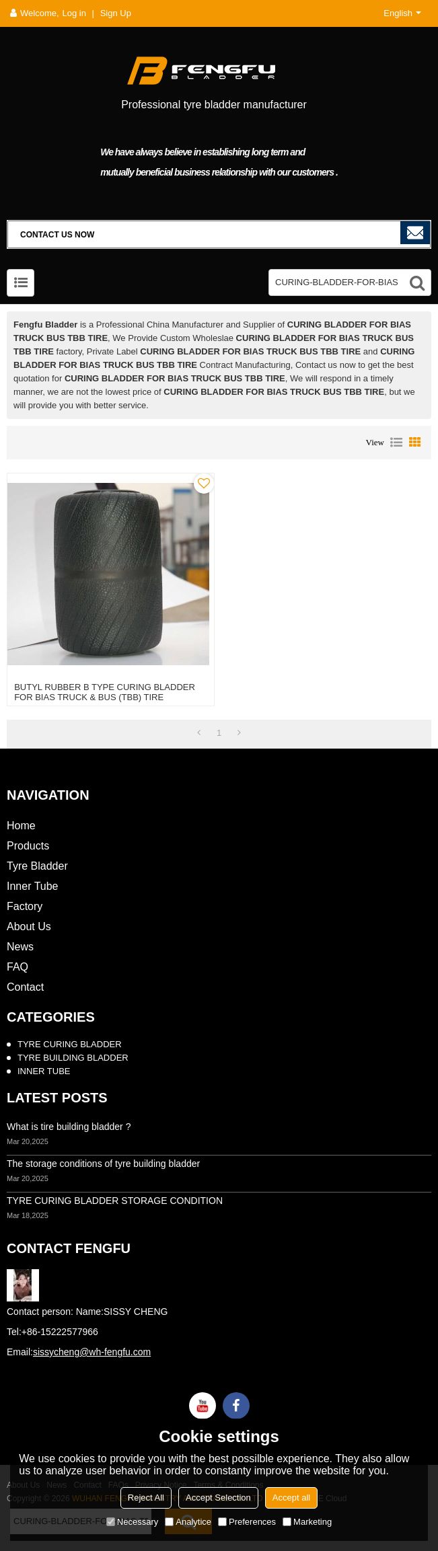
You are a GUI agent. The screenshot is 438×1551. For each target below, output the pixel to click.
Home (21, 825)
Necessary (132, 1522)
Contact (25, 987)
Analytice (188, 1522)
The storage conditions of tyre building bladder (103, 1163)
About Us (29, 926)
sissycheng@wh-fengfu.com (92, 1352)
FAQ (17, 967)
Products (28, 846)
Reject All (146, 1497)
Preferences (247, 1522)
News (20, 946)
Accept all (291, 1497)
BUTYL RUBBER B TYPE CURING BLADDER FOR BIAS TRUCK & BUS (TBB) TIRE (104, 692)
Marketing (307, 1522)
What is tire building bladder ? (69, 1126)
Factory (24, 906)
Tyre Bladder (37, 866)
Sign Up (115, 13)
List (396, 442)
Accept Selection (218, 1497)
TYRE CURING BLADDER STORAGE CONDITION (115, 1200)
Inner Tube (33, 886)
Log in (74, 13)
